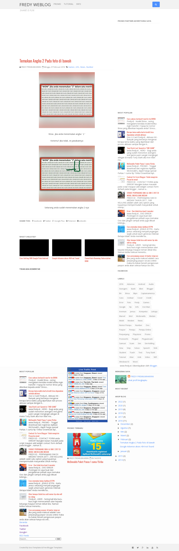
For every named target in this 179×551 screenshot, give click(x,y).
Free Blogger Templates (52, 547)
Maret (124, 435)
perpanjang (124, 334)
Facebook (37, 221)
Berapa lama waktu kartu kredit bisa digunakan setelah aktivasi (140, 133)
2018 (70, 375)
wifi (155, 357)
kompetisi (143, 311)
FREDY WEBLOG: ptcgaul (78, 405)
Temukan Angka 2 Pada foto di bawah (45, 61)
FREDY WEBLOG (35, 4)
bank (133, 288)
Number (138, 325)
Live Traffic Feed (87, 370)
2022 (120, 401)
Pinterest (71, 221)
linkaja (154, 311)
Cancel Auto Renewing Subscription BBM (83, 399)
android (141, 284)
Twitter (47, 221)
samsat (122, 343)
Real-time (79, 421)
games (146, 302)
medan (152, 316)
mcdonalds (141, 316)
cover (140, 298)
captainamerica (148, 293)
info (137, 307)
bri (120, 293)
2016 (121, 284)
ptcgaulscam (147, 339)
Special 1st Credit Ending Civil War (80, 414)
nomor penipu (125, 325)
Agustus (124, 428)
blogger (150, 288)
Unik (139, 357)
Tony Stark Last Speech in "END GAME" (141, 148)
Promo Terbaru (75, 428)
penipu (132, 329)
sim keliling (149, 343)
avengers (123, 288)
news (140, 320)
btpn (135, 293)
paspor (122, 329)
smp (129, 348)
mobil (121, 320)
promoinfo (123, 339)
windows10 (124, 361)
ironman (122, 311)
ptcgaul (135, 339)
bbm (141, 288)
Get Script (87, 421)
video (147, 357)
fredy (137, 302)
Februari (125, 439)
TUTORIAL (68, 4)
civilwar (130, 298)
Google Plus (58, 221)
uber (131, 357)
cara (121, 298)
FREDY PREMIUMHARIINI (142, 376)
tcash (132, 352)
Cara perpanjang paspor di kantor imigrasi (142, 255)
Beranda (23, 522)
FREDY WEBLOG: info (76, 384)
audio (151, 284)
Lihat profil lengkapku (137, 380)
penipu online (145, 329)
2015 (120, 456)
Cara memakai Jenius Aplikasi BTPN (140, 226)
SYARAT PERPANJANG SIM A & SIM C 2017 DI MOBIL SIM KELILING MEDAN (143, 194)
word (135, 361)
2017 (120, 417)
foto (129, 302)
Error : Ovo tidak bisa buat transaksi (140, 211)
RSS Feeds (24, 535)
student (122, 352)
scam (131, 343)
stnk (155, 348)
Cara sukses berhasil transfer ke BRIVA (141, 118)
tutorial (122, 357)
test (140, 352)
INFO (78, 4)
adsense (131, 284)
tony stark (150, 352)
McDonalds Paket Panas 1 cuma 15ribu (141, 163)
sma (121, 348)
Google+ (23, 532)
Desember (126, 424)
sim (139, 343)
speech (146, 348)
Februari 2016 (73, 418)
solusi (137, 348)
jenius (132, 311)
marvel (122, 316)
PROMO (57, 4)
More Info (95, 421)
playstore (137, 334)
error (121, 302)
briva (127, 293)
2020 (120, 405)
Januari (124, 451)
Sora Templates (35, 547)
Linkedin (81, 221)
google (122, 307)
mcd (130, 316)
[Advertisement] (66, 36)
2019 (120, 409)
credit (148, 298)
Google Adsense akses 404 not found (81, 393)
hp (130, 307)
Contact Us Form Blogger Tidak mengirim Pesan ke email (142, 178)
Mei (122, 431)
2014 (120, 460)
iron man (146, 307)
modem (131, 320)
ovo (147, 325)
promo (147, 334)
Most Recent (121, 388)
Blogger (153, 365)
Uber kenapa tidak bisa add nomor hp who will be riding (142, 241)
